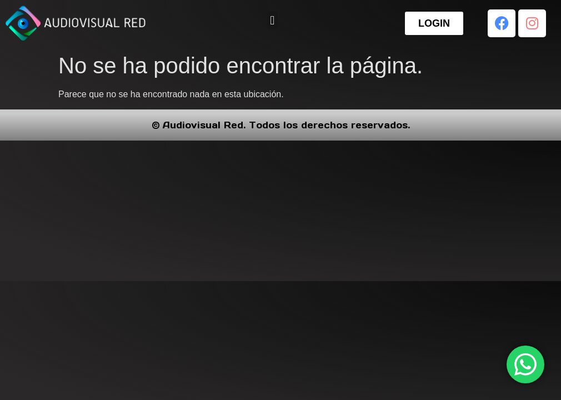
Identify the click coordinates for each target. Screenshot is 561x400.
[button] (272, 20)
